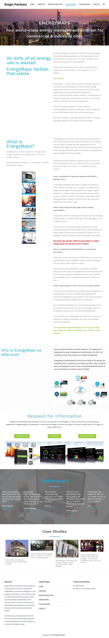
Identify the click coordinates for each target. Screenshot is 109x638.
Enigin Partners (15, 4)
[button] (22, 436)
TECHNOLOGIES (84, 4)
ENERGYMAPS (71, 4)
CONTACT (96, 4)
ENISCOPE (41, 4)
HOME (32, 4)
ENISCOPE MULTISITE (55, 4)
